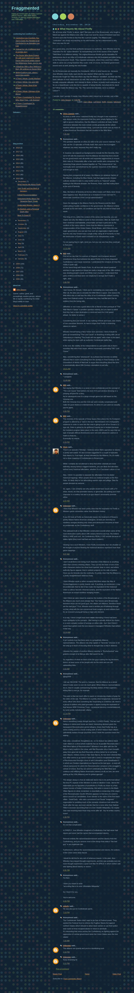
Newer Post (57, 974)
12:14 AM (66, 632)
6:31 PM (66, 870)
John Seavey (21, 290)
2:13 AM (66, 669)
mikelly (66, 906)
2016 (18, 155)
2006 (18, 275)
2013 (18, 167)
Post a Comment (62, 969)
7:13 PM (66, 912)
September (22, 228)
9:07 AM (66, 554)
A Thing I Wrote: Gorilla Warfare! (28, 78)
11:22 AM (66, 248)
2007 (18, 271)
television (117, 102)
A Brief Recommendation (27, 195)
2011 (18, 174)
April (20, 247)
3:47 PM (66, 501)
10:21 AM (66, 369)
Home (87, 974)
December (22, 181)
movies (110, 102)
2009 (18, 264)
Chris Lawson (68, 114)
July (20, 236)
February (21, 255)
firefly (104, 102)
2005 (18, 279)
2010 (18, 178)
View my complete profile (23, 306)
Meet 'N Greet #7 (24, 215)
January (21, 259)
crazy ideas (87, 102)
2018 (18, 148)
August (21, 232)
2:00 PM (66, 411)
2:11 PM (66, 963)
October (21, 224)
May (20, 243)
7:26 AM (66, 134)
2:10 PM (66, 442)
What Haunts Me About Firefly (29, 184)
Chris (65, 447)
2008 (18, 268)
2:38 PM (66, 817)
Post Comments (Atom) (73, 979)
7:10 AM (66, 941)
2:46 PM (66, 282)
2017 (18, 152)
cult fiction (97, 102)
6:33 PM (66, 901)
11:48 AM (66, 380)
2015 (18, 159)
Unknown (67, 506)
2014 (18, 163)
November (22, 220)
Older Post (117, 974)
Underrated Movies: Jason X (29, 205)
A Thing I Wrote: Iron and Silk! (27, 82)
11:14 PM (66, 714)
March (20, 251)
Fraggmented (25, 8)
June (20, 240)
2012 (18, 171)
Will (64, 253)
